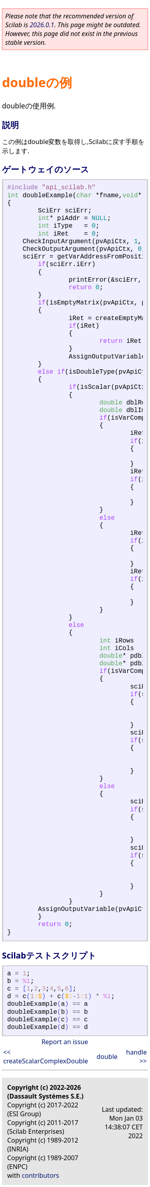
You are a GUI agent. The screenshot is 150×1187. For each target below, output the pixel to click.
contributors (40, 1175)
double (106, 1056)
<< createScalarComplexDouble (45, 1056)
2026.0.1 (42, 24)
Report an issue (65, 1041)
